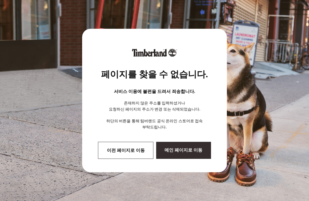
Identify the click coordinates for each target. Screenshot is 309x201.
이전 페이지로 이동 (126, 150)
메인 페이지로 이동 (183, 150)
